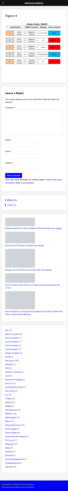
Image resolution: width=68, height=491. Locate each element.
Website (8, 163)
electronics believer (25, 484)
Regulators (9, 444)
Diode (7, 357)
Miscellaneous (11, 410)
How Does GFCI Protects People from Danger (24, 245)
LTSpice (8, 398)
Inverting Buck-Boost (14, 387)
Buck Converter (12, 338)
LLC (7, 395)
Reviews (8, 451)
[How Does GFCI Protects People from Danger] (20, 238)
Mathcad (9, 402)
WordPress (16, 487)
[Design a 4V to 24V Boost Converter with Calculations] (20, 259)
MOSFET (9, 414)
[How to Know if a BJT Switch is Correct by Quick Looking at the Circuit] (20, 278)
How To (8, 383)
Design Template (12, 353)
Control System (12, 349)
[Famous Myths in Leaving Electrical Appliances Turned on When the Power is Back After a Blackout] (20, 300)
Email (8, 151)
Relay (7, 448)
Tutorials (8, 467)
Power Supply (11, 429)
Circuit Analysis (11, 342)
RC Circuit (9, 440)
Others (8, 421)
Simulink (9, 455)
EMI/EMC (9, 364)
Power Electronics (13, 425)
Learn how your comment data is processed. (33, 181)
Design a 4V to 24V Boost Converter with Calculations (28, 270)
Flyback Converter (13, 372)
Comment (10, 107)
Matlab (8, 406)
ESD (7, 368)
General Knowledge (13, 379)
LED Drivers (10, 391)
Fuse (7, 376)
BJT (6, 330)
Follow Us (11, 200)
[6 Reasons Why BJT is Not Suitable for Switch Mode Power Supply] (20, 222)
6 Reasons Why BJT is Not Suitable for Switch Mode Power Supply (33, 228)
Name (8, 140)
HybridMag (29, 487)
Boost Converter (12, 334)
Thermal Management (14, 459)
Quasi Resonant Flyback (15, 436)
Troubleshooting (12, 463)
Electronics (10, 361)
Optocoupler (10, 417)
